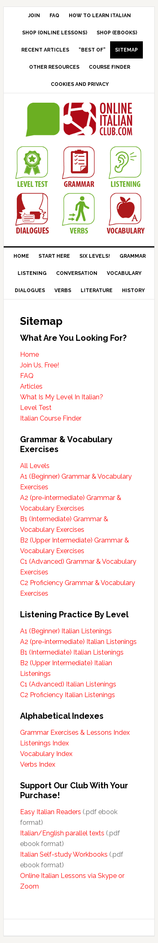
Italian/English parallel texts (62, 833)
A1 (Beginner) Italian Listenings (66, 631)
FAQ (27, 376)
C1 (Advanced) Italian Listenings (68, 684)
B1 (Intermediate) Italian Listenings (72, 652)
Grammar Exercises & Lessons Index (75, 732)
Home (29, 354)
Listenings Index (44, 743)
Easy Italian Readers (50, 812)
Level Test (36, 408)
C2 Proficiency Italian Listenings (67, 695)
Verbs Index (37, 764)
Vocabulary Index (46, 754)
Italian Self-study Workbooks (64, 854)
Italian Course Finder (50, 418)
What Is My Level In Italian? (61, 397)
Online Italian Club (79, 119)
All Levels (35, 466)
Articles (31, 386)
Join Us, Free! (39, 365)
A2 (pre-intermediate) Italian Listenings (78, 642)
